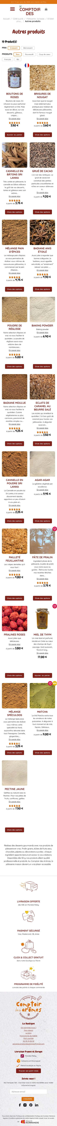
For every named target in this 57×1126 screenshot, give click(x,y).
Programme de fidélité (28, 1036)
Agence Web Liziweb (36, 1118)
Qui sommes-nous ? (28, 1027)
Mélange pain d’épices (14, 250)
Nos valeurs (28, 1030)
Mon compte (28, 1038)
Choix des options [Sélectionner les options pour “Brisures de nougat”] (42, 135)
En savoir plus (14, 118)
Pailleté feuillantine (15, 559)
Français (7, 59)
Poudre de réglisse (14, 327)
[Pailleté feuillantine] (14, 541)
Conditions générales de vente (19, 1118)
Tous (17, 54)
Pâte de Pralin (42, 557)
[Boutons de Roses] (14, 77)
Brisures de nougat (42, 95)
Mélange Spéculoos (14, 713)
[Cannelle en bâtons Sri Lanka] (14, 155)
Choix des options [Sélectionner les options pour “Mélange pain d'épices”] (14, 289)
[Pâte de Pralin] (42, 541)
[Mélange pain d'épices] (14, 232)
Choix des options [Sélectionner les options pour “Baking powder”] (42, 366)
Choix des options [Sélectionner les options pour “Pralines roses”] (14, 675)
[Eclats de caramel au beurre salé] (42, 386)
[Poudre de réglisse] (14, 309)
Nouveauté (29, 54)
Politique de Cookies (41, 1116)
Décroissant (27, 48)
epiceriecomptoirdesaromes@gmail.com (28, 1044)
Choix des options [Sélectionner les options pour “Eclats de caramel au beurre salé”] (42, 444)
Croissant (14, 48)
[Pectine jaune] (14, 773)
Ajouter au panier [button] (14, 135)
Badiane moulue (14, 402)
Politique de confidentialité (25, 1116)
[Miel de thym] (42, 618)
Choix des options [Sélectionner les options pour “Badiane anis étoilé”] (42, 289)
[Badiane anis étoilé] (42, 232)
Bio (18, 59)
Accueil (6, 18)
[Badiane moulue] (14, 386)
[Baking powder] (42, 309)
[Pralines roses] (14, 618)
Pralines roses (14, 634)
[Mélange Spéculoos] (14, 695)
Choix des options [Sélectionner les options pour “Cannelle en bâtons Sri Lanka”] (14, 212)
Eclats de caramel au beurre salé (42, 406)
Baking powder (42, 325)
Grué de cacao (42, 171)
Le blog (28, 1033)
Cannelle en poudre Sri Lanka (14, 483)
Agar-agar (42, 480)
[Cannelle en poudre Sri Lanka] (14, 464)
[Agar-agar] (42, 464)
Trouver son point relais (28, 1071)
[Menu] (12, 9)
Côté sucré (18, 18)
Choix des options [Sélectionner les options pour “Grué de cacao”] (42, 212)
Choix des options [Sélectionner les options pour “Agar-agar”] (42, 521)
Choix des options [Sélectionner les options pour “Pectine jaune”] (14, 830)
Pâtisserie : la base (35, 18)
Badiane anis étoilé (42, 250)
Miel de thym (42, 634)
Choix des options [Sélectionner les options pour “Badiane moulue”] (14, 444)
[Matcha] (42, 695)
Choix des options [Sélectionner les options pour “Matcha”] (42, 753)
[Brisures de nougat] (42, 77)
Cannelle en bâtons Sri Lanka (14, 174)
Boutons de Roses (14, 95)
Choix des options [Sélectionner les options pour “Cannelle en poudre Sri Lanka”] (14, 521)
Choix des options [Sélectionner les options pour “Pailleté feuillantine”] (14, 598)
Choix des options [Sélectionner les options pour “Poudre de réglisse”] (14, 366)
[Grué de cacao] (42, 155)
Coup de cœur (44, 54)
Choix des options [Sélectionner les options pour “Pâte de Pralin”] (42, 598)
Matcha (42, 711)
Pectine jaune (14, 789)
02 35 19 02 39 (28, 1041)
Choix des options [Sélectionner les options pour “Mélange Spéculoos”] (14, 753)
